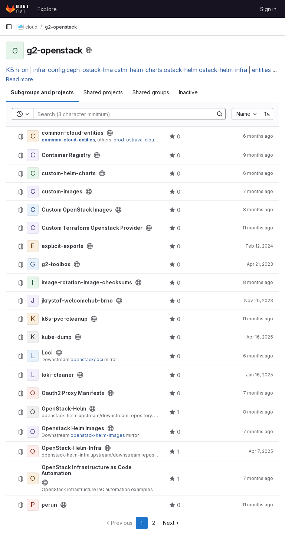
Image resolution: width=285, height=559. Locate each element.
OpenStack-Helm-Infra (71, 448)
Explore (47, 9)
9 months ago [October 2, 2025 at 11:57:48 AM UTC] (258, 155)
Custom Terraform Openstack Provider (92, 228)
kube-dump (57, 337)
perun (49, 505)
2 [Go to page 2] (153, 523)
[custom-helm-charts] (33, 173)
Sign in (268, 9)
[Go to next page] (172, 523)
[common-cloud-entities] (33, 136)
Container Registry (66, 155)
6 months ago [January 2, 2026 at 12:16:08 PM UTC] (258, 136)
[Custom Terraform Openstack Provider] (33, 228)
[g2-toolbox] (33, 264)
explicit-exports (62, 246)
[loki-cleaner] (33, 375)
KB (10, 69)
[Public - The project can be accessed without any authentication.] (110, 133)
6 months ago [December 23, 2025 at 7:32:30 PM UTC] (258, 356)
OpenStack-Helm (64, 409)
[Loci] (33, 356)
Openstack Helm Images (73, 428)
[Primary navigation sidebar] (9, 27)
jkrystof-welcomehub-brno (77, 301)
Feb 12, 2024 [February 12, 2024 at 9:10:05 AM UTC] (259, 246)
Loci (47, 353)
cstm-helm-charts (138, 69)
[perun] (33, 505)
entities (261, 69)
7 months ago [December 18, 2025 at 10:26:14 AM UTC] (258, 393)
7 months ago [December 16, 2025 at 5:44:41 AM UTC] (258, 191)
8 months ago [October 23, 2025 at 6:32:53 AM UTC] (258, 412)
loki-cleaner (58, 375)
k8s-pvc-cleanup (65, 319)
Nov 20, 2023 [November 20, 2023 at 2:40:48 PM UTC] (258, 300)
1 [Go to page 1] (141, 523)
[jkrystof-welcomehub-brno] (33, 301)
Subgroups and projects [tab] (42, 92)
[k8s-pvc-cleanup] (33, 319)
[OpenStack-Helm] (33, 412)
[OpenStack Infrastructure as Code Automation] (33, 478)
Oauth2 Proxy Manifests (73, 393)
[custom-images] (33, 191)
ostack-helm (180, 69)
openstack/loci (87, 359)
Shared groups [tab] (150, 92)
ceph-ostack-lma (89, 69)
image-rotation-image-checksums (87, 282)
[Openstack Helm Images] (33, 432)
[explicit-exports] (33, 246)
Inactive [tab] (188, 92)
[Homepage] (18, 9)
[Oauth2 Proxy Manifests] (33, 393)
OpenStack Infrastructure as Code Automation (87, 470)
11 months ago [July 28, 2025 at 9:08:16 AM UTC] (257, 504)
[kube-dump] (33, 337)
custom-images (62, 191)
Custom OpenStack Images (77, 210)
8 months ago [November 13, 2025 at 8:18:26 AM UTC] (258, 282)
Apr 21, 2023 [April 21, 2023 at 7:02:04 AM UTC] (260, 264)
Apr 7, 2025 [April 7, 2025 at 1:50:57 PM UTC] (261, 451)
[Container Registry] (33, 155)
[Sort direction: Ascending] (267, 114)
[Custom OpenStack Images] (33, 210)
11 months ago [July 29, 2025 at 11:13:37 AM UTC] (257, 318)
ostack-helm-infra (223, 69)
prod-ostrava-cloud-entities (145, 140)
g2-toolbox (56, 264)
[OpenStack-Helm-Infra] (33, 451)
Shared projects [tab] (103, 92)
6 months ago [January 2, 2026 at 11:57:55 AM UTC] (258, 173)
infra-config (49, 69)
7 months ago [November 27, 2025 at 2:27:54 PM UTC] (258, 478)
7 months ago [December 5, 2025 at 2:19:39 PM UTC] (258, 431)
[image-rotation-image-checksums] (33, 282)
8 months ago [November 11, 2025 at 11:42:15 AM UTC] (258, 209)
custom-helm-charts (69, 173)
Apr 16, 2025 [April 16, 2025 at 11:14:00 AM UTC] (259, 337)
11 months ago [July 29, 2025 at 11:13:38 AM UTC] (257, 228)
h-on (22, 69)
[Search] (119, 113)
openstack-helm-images (98, 435)
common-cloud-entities (73, 133)
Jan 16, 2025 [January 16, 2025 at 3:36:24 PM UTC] (259, 374)
